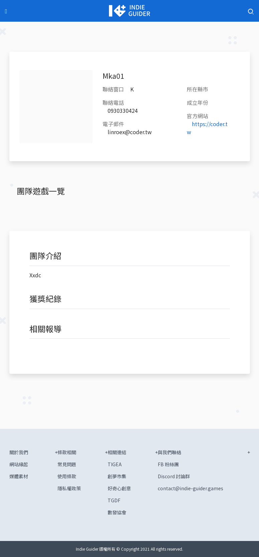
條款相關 (66, 452)
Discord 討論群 (174, 476)
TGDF (114, 500)
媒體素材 (18, 476)
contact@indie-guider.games (190, 488)
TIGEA (115, 464)
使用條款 (66, 476)
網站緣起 (18, 464)
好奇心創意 (119, 488)
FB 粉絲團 (168, 464)
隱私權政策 (69, 488)
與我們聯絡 (169, 452)
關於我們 (18, 452)
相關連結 (117, 452)
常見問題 (66, 464)
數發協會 (117, 512)
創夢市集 (117, 476)
